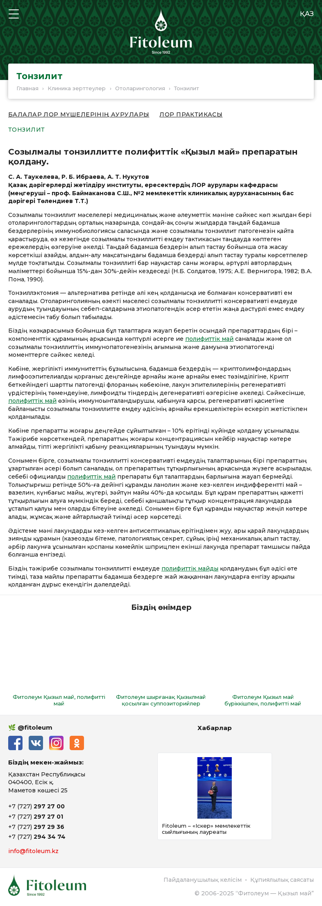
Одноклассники (77, 743)
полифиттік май (209, 338)
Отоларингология (140, 88)
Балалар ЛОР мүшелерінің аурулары (78, 114)
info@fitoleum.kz (33, 851)
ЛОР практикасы (190, 114)
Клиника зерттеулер (77, 88)
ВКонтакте (36, 743)
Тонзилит (26, 129)
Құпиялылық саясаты (282, 879)
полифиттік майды (189, 568)
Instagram (56, 743)
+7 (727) (36, 806)
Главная (27, 88)
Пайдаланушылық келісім (202, 879)
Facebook (15, 743)
